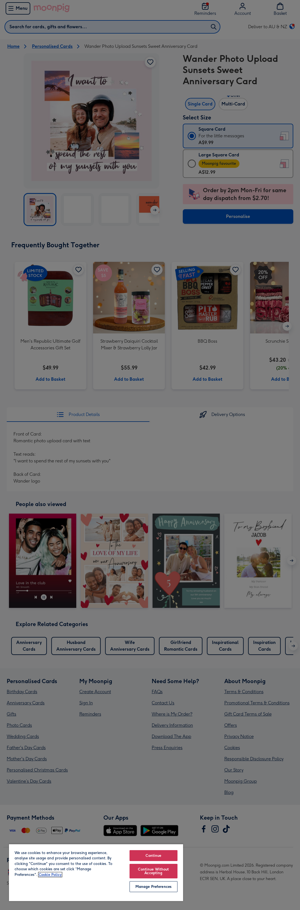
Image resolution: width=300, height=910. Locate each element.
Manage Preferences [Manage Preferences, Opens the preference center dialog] (153, 887)
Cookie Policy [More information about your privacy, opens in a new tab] (50, 875)
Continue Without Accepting (153, 871)
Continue (153, 855)
